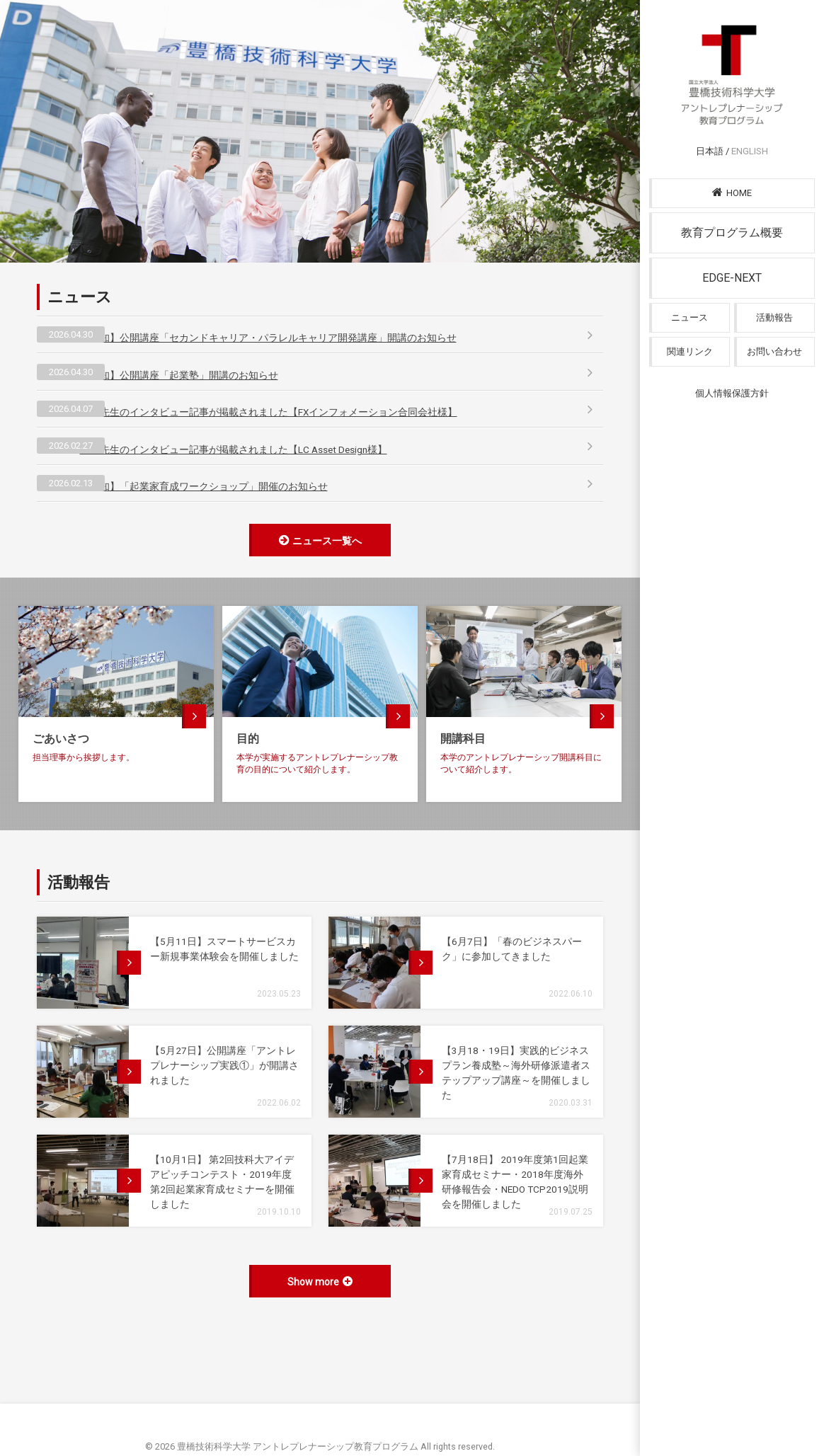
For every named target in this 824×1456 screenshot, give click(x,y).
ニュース (689, 340)
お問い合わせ (774, 374)
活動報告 (774, 340)
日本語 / (732, 173)
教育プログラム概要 (732, 255)
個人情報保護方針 (732, 416)
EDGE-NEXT (732, 300)
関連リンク (690, 374)
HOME (732, 215)
